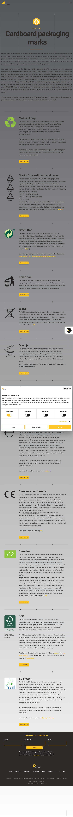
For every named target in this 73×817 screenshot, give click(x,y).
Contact (50, 771)
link (34, 325)
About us (17, 771)
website (60, 209)
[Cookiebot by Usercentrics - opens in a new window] (63, 389)
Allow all (59, 427)
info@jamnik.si (50, 778)
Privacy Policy (37, 755)
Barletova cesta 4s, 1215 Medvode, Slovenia (25, 778)
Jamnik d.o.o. (9, 778)
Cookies (65, 778)
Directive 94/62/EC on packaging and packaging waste (37, 256)
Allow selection (36, 427)
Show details (63, 421)
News (43, 771)
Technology (26, 771)
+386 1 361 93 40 (41, 778)
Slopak (27, 249)
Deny (13, 427)
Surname (28, 740)
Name (6, 740)
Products (36, 771)
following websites (47, 718)
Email (50, 740)
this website (30, 658)
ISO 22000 (41, 781)
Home (10, 771)
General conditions (33, 781)
